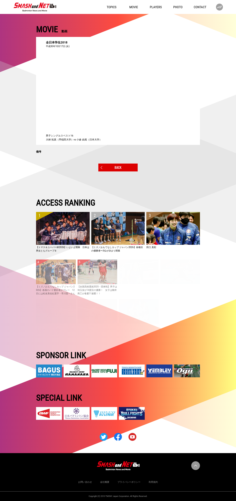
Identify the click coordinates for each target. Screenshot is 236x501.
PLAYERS (156, 7)
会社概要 (104, 482)
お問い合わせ (85, 482)
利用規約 (153, 482)
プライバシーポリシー (129, 482)
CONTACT (200, 7)
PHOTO (178, 7)
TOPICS (111, 7)
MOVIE (133, 7)
